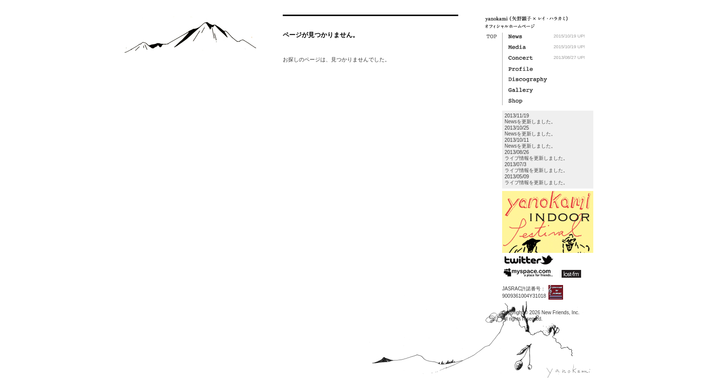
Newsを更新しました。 (530, 121)
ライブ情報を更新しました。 (536, 158)
